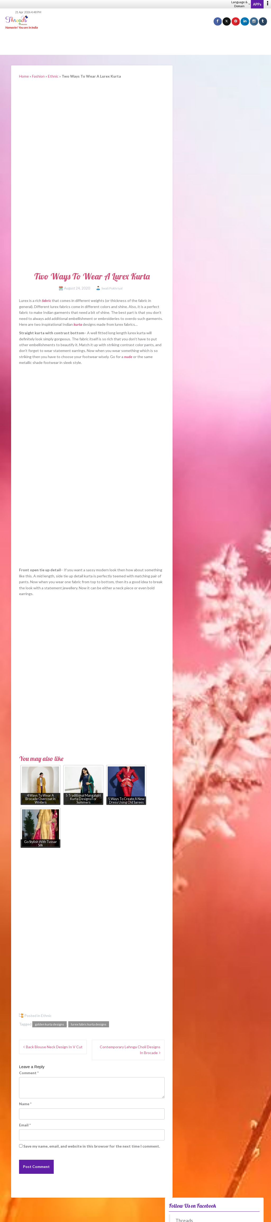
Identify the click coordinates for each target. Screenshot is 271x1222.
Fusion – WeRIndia (200, 516)
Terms (196, 1214)
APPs (257, 4)
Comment (29, 1073)
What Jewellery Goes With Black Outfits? (219, 481)
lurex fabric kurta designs (88, 1024)
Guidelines (211, 1214)
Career (161, 1214)
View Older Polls (194, 710)
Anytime (196, 675)
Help (172, 1214)
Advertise (243, 1214)
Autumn (196, 651)
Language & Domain (240, 4)
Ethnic (53, 76)
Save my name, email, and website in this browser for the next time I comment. (91, 1146)
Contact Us (260, 1214)
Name (25, 1103)
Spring (194, 635)
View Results (194, 694)
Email (25, 1125)
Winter (195, 659)
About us (147, 1214)
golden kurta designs (49, 1024)
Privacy (183, 1214)
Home (24, 76)
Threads (196, 88)
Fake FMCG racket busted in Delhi (213, 583)
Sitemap (227, 1214)
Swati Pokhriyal (112, 288)
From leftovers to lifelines (206, 558)
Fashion (38, 76)
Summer (196, 643)
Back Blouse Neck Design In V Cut (54, 1047)
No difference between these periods (221, 667)
